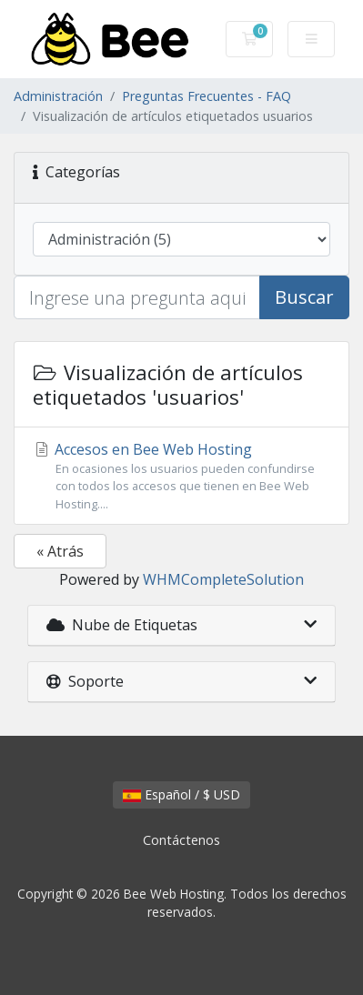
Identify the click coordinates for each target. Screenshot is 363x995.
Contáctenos (181, 840)
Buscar (304, 297)
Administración (58, 96)
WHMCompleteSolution (223, 579)
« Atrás (60, 551)
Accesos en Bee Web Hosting (181, 476)
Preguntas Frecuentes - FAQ (206, 96)
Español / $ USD (181, 794)
